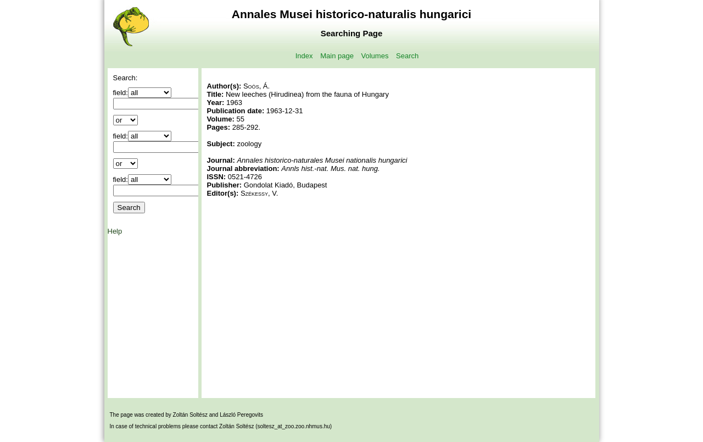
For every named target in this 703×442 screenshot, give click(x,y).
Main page (337, 56)
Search (407, 56)
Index (304, 56)
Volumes (375, 56)
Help (115, 231)
